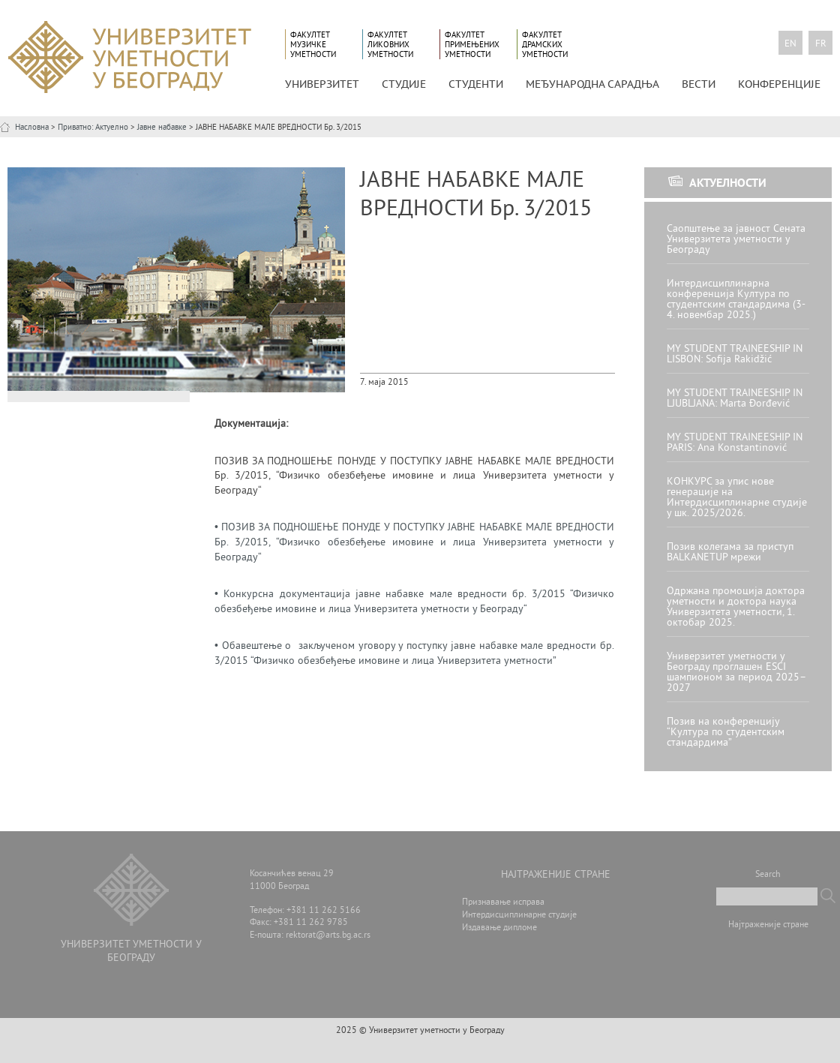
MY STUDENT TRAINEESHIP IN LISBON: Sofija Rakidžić (734, 354)
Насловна (32, 127)
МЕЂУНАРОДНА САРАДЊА (592, 84)
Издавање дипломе (499, 928)
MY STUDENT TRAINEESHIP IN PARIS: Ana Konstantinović (734, 443)
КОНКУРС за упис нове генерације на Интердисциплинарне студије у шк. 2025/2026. (737, 498)
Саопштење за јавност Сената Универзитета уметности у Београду (736, 240)
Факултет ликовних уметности (390, 44)
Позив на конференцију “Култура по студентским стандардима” (725, 732)
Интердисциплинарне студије (519, 915)
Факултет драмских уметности (545, 44)
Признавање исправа (503, 902)
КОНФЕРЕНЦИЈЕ (779, 84)
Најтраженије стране (768, 925)
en (790, 44)
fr (820, 44)
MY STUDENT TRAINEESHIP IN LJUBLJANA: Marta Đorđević (734, 398)
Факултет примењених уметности (472, 44)
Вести (699, 84)
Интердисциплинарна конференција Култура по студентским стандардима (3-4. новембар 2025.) (736, 300)
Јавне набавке (162, 127)
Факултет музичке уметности (313, 44)
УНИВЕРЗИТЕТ (322, 84)
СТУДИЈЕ (404, 84)
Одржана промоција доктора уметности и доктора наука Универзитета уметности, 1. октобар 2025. (736, 607)
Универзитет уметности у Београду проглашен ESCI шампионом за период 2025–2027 (736, 672)
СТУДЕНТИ (475, 84)
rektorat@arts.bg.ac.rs (328, 935)
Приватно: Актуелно (93, 127)
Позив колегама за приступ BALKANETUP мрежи (730, 552)
